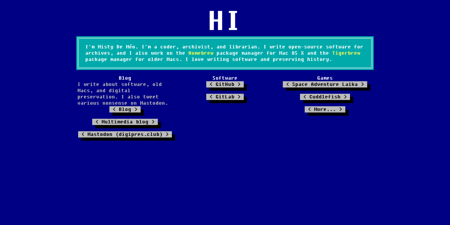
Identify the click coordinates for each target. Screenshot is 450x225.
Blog (125, 109)
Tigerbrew (346, 53)
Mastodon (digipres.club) (125, 134)
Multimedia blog (125, 122)
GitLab (225, 97)
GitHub (225, 84)
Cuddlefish (325, 97)
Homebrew (200, 53)
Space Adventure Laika (325, 84)
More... (325, 109)
